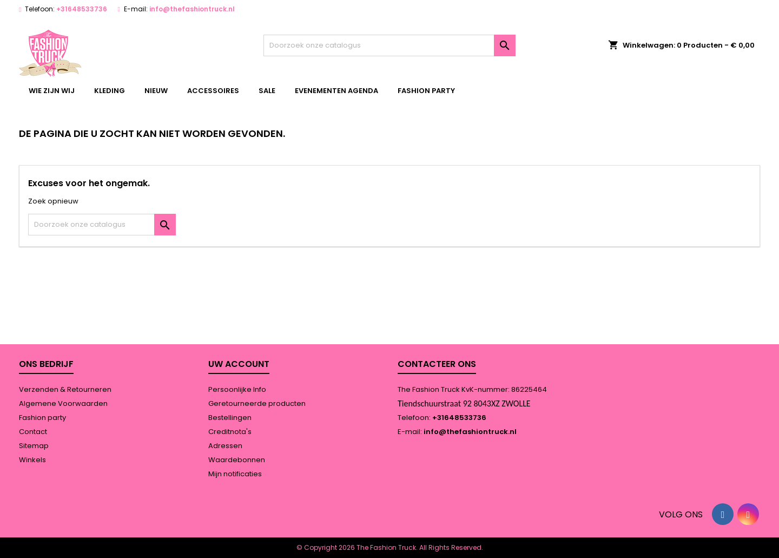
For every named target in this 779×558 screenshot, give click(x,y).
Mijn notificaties (235, 474)
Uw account (238, 364)
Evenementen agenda (336, 91)
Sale (267, 91)
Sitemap (34, 446)
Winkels (32, 460)
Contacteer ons (437, 364)
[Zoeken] (389, 45)
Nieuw (156, 91)
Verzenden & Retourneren (65, 389)
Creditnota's (230, 431)
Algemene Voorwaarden (63, 403)
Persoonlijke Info (237, 389)
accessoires (213, 91)
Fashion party (426, 91)
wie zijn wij (52, 91)
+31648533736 (81, 9)
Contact (33, 431)
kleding (109, 91)
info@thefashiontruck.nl (192, 9)
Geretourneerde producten (257, 403)
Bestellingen (230, 417)
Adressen (225, 446)
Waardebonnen (236, 460)
